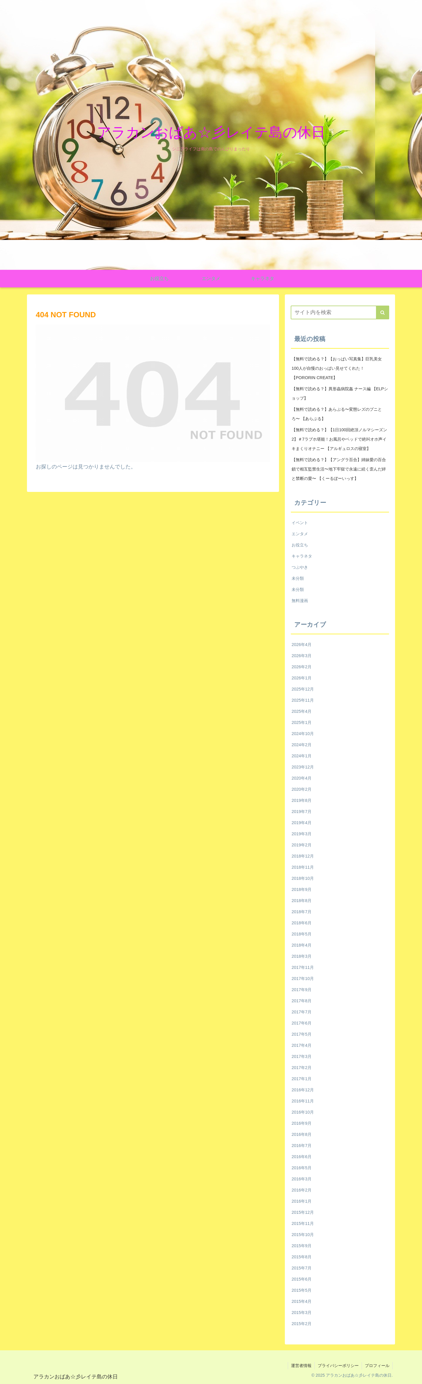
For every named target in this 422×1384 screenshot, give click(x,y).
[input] (340, 312)
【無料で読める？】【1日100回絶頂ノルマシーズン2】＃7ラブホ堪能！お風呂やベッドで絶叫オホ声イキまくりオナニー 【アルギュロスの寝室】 (339, 439)
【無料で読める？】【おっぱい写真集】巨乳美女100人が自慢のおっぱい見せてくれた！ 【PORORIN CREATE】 (337, 368)
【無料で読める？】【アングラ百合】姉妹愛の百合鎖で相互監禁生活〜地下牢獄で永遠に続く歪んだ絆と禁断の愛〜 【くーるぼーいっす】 (339, 469)
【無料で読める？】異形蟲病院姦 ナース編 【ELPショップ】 (340, 393)
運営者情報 (301, 1365)
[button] (382, 312)
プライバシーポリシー (338, 1365)
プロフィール (377, 1365)
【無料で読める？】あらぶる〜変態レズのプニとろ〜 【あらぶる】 (337, 414)
